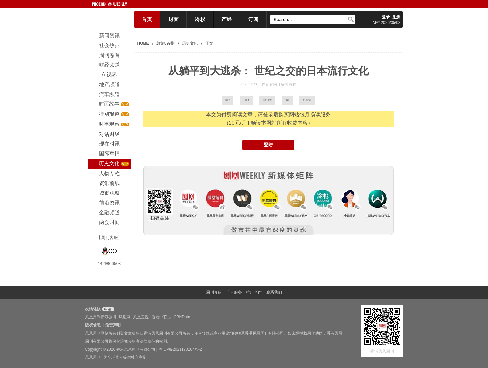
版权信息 (93, 325)
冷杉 (200, 19)
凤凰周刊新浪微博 (100, 317)
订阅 (253, 19)
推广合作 (254, 292)
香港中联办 (161, 317)
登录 (386, 17)
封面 (173, 19)
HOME (143, 43)
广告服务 (234, 292)
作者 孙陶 (270, 84)
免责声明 (113, 325)
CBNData (182, 317)
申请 (107, 309)
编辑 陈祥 (288, 84)
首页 (147, 19)
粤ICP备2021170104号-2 (180, 349)
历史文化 (190, 43)
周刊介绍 (214, 292)
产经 (226, 19)
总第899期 (165, 43)
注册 (396, 17)
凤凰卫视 (141, 317)
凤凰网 (125, 317)
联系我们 (274, 292)
